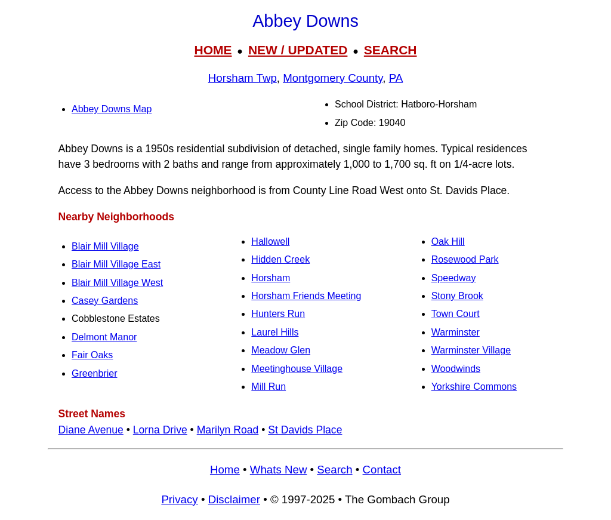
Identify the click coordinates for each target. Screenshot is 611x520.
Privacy (179, 499)
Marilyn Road (228, 430)
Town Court (455, 314)
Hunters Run (278, 314)
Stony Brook (457, 296)
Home (225, 469)
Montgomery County (332, 78)
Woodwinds (455, 369)
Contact (382, 469)
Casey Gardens (105, 301)
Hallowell (270, 241)
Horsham (270, 278)
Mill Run (268, 386)
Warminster (455, 332)
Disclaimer (234, 499)
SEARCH (390, 50)
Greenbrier (94, 373)
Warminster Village (471, 350)
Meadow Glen (280, 350)
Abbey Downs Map (112, 109)
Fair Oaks (92, 355)
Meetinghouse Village (296, 369)
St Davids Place (305, 430)
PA (396, 78)
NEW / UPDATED (297, 50)
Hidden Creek (280, 259)
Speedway (453, 278)
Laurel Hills (274, 332)
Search (334, 469)
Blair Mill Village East (116, 264)
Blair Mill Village (105, 246)
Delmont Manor (104, 337)
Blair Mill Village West (117, 283)
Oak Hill (448, 241)
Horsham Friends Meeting (306, 296)
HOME (213, 50)
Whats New (278, 469)
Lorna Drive (160, 430)
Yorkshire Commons (474, 386)
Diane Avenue (91, 430)
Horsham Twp (242, 78)
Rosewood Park (465, 259)
